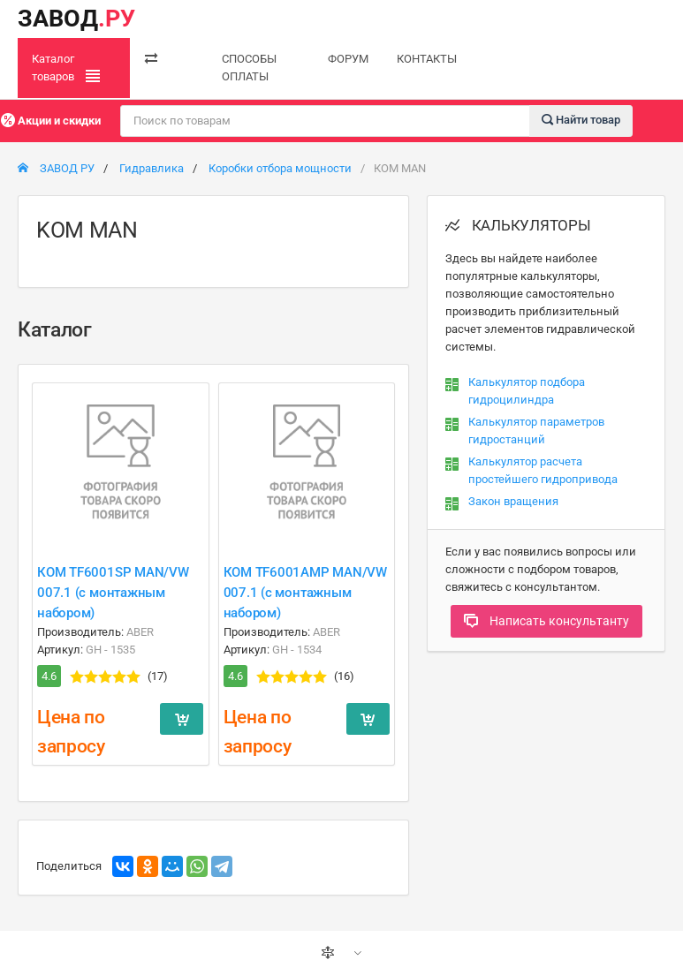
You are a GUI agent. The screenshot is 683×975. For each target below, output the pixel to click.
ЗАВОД (76, 18)
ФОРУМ (348, 58)
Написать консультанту (546, 621)
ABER (140, 632)
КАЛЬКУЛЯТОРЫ (518, 225)
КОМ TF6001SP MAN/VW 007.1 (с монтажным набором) (113, 592)
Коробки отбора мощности (280, 168)
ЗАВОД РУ (56, 168)
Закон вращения (513, 501)
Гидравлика (151, 168)
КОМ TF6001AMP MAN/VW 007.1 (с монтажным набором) (306, 592)
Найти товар (581, 119)
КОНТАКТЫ (427, 58)
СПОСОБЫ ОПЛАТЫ (249, 67)
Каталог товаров (66, 68)
